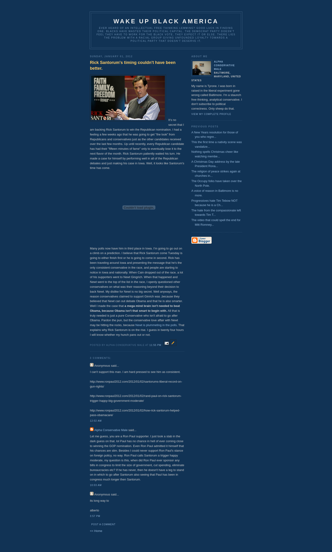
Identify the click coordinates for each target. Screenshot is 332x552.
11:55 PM (155, 345)
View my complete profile (211, 114)
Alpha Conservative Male (111, 430)
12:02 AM (96, 421)
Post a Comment (103, 524)
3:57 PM (95, 516)
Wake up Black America (166, 21)
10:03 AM (96, 485)
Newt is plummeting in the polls (156, 325)
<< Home (96, 531)
